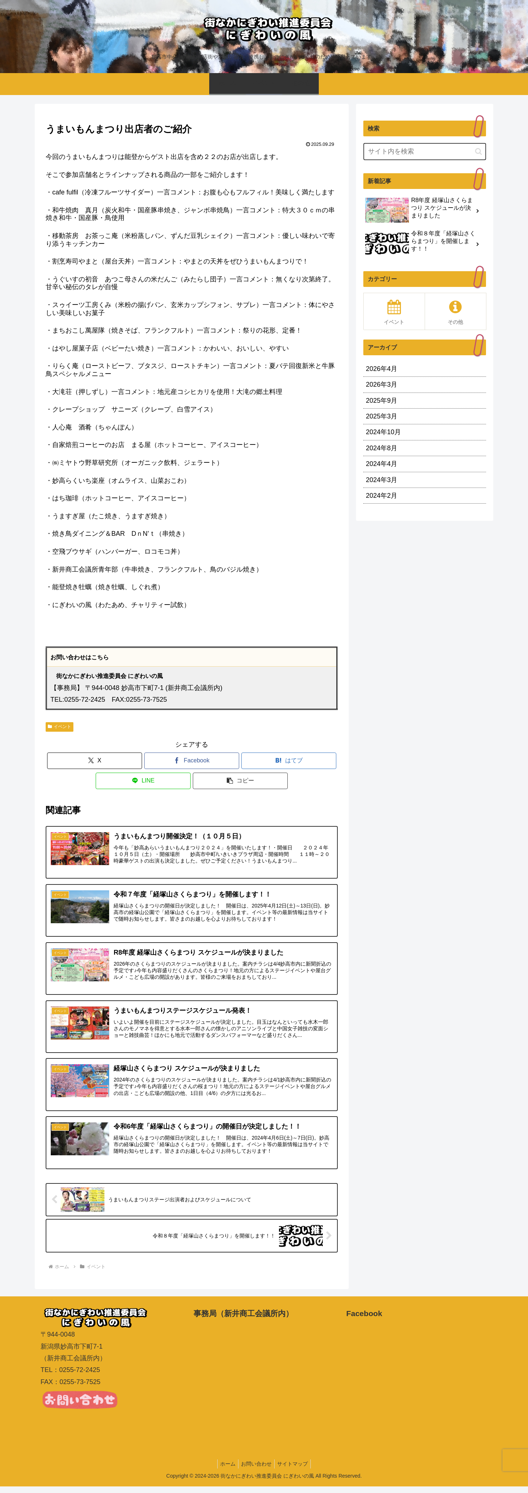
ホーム (225, 1470)
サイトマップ (294, 1470)
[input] (424, 151)
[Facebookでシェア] (191, 761)
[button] (240, 781)
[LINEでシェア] (143, 781)
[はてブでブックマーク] (288, 761)
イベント (59, 726)
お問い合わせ (256, 1470)
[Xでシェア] (94, 761)
